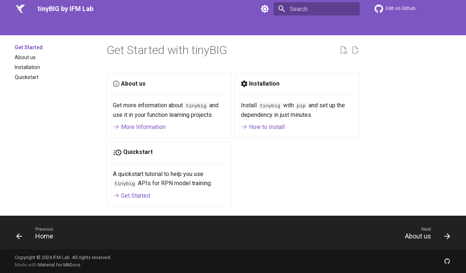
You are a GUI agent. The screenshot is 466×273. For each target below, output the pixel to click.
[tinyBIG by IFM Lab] (20, 8)
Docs (79, 27)
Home (22, 27)
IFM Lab (61, 257)
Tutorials (103, 27)
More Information (139, 126)
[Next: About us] (425, 234)
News (182, 27)
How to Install (263, 126)
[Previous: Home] (37, 234)
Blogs (160, 27)
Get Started (51, 27)
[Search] (317, 8)
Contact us (210, 27)
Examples (133, 27)
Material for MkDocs (59, 264)
